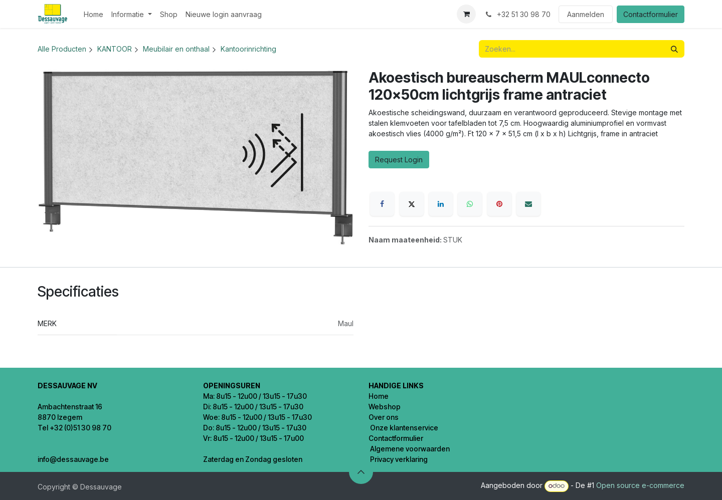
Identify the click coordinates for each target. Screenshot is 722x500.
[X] (412, 204)
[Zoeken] (674, 49)
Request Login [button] (399, 159)
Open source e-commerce (640, 485)
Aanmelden (585, 14)
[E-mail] (528, 204)
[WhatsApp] (470, 204)
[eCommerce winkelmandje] (466, 14)
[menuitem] (93, 14)
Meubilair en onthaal (176, 49)
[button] (361, 472)
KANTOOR (114, 49)
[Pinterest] (499, 204)
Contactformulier (650, 14)
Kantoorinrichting (248, 49)
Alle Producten (62, 49)
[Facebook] (382, 204)
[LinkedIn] (441, 204)
